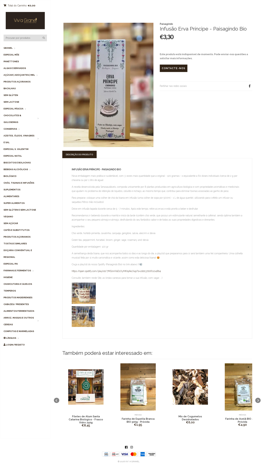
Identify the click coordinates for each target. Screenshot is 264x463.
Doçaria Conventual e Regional (18, 253)
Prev (56, 400)
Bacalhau (10, 88)
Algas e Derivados (15, 68)
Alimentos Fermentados (19, 311)
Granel (8, 48)
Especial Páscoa (13, 108)
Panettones (11, 61)
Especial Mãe (11, 54)
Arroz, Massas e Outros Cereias (19, 321)
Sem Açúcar (11, 223)
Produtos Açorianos (17, 81)
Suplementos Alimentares (12, 193)
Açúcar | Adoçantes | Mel (19, 75)
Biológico (10, 176)
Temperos (10, 291)
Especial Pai (11, 264)
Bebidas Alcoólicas (16, 169)
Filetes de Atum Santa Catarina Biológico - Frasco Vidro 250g (86, 419)
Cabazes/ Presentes (16, 304)
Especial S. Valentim (16, 149)
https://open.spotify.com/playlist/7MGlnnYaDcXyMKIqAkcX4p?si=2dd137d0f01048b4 (116, 271)
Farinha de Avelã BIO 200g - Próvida (242, 420)
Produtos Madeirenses (18, 297)
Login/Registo (14, 344)
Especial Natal (13, 156)
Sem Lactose (11, 102)
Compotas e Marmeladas (19, 331)
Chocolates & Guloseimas (12, 118)
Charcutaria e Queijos (18, 284)
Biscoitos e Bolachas (17, 162)
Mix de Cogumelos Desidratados (190, 418)
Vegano (8, 216)
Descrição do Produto (79, 154)
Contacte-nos (173, 68)
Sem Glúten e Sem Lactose (20, 210)
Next (258, 400)
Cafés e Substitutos (16, 230)
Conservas (10, 129)
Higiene (8, 277)
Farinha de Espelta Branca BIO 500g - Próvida (138, 420)
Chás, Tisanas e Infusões (19, 183)
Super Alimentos (14, 203)
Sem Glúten (11, 95)
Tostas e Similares (15, 243)
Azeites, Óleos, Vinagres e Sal (19, 139)
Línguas (10, 338)
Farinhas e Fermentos (17, 270)
